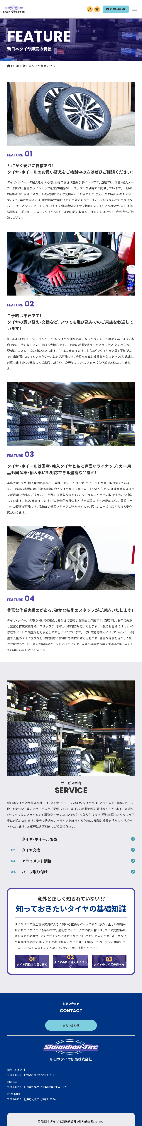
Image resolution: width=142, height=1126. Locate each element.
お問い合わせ (71, 1025)
